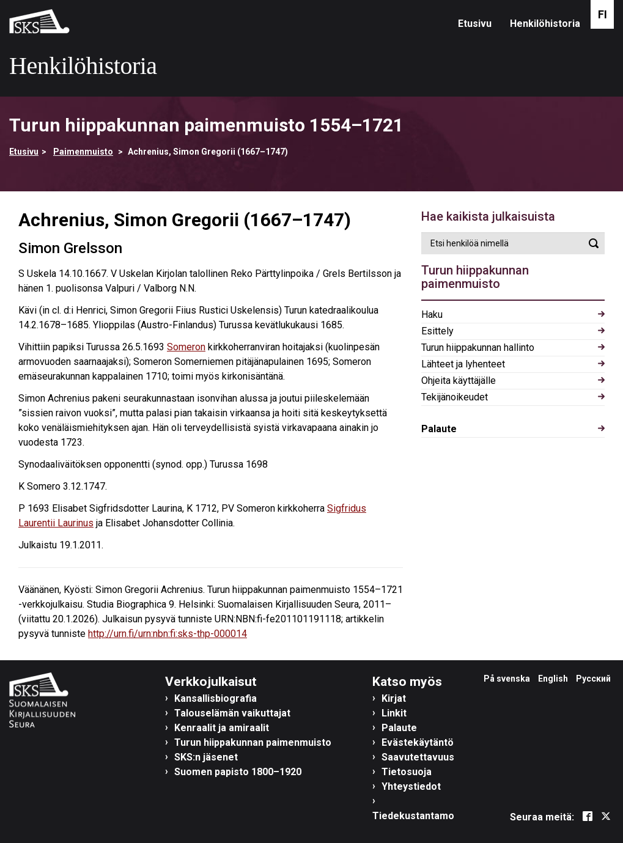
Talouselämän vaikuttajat (232, 713)
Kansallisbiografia (215, 698)
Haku (432, 314)
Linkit (394, 713)
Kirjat (394, 698)
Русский (593, 678)
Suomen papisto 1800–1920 (237, 772)
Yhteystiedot (411, 786)
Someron (186, 347)
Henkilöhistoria (545, 23)
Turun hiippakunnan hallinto (477, 347)
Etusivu (475, 23)
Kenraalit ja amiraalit (221, 728)
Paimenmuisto (83, 151)
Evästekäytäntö (418, 742)
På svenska (507, 678)
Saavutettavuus (418, 757)
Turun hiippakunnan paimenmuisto (252, 742)
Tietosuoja (407, 772)
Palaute (439, 429)
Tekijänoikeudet (454, 397)
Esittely (437, 331)
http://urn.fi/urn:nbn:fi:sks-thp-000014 (167, 633)
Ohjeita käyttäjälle (458, 380)
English (553, 678)
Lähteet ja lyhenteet (463, 364)
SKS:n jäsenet (206, 757)
